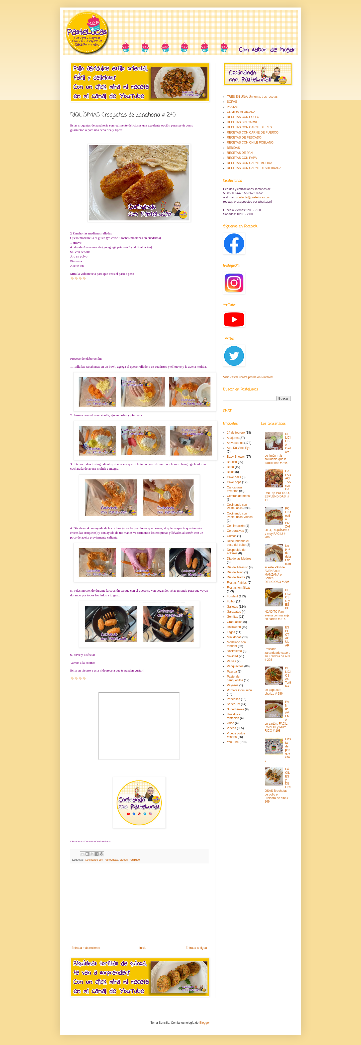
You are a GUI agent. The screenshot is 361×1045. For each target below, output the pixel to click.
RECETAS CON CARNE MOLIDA (249, 163)
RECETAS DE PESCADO (244, 137)
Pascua (232, 671)
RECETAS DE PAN (240, 153)
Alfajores (233, 438)
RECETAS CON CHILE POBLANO (250, 142)
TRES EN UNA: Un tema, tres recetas (252, 96)
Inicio (142, 948)
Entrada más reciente (85, 948)
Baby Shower (236, 456)
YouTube (134, 859)
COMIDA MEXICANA (241, 112)
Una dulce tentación (233, 716)
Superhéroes (235, 709)
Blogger (204, 1022)
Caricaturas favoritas (234, 489)
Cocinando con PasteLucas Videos (240, 515)
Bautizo (232, 462)
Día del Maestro (237, 567)
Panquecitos (235, 666)
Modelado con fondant (236, 643)
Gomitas (232, 616)
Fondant (232, 596)
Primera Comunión (239, 690)
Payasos (232, 685)
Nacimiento (234, 651)
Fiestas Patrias (237, 582)
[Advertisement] (139, 905)
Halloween (234, 627)
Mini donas (234, 637)
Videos (123, 859)
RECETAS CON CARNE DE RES (249, 127)
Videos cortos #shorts (236, 735)
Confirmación (236, 526)
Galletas (232, 606)
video (230, 723)
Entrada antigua (196, 948)
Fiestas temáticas (238, 587)
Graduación (234, 622)
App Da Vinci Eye (238, 448)
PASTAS (232, 107)
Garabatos (234, 611)
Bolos (230, 472)
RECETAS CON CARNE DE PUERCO (253, 132)
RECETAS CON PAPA (242, 158)
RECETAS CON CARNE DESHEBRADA (254, 168)
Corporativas (235, 531)
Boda (230, 467)
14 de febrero (236, 432)
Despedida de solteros (236, 551)
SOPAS (232, 101)
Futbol (231, 601)
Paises (231, 661)
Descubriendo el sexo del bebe (238, 542)
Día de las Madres (239, 558)
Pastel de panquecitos (235, 678)
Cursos (231, 536)
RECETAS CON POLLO (243, 117)
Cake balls (234, 477)
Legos (231, 632)
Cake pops (234, 482)
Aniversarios (235, 443)
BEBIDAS (233, 148)
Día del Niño (235, 572)
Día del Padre (236, 577)
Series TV (233, 704)
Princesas (233, 699)
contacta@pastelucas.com (253, 197)
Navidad (232, 656)
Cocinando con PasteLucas (101, 859)
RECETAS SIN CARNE (242, 122)
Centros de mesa (238, 496)
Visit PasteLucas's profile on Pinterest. (248, 377)
